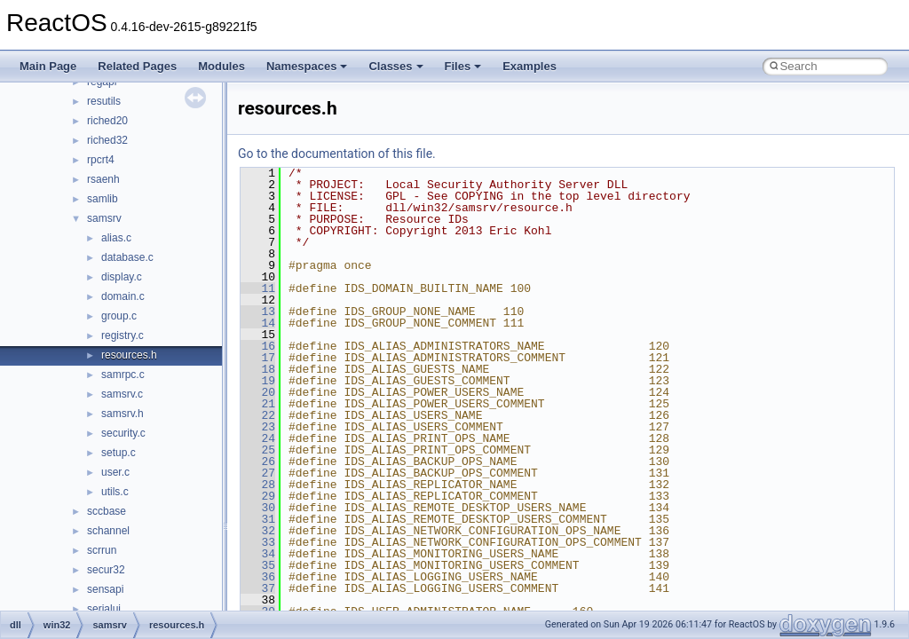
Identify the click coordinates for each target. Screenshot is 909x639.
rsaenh (103, 179)
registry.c (122, 335)
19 (258, 381)
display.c (121, 277)
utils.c (115, 491)
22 (258, 415)
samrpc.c (123, 374)
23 (258, 427)
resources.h (129, 355)
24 (258, 438)
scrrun (101, 550)
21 (258, 404)
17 (258, 358)
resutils (104, 101)
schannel (108, 531)
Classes (395, 66)
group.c (119, 316)
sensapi (105, 589)
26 (258, 461)
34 (258, 554)
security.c (123, 433)
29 (258, 496)
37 (258, 588)
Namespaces (307, 66)
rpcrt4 (101, 160)
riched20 (107, 120)
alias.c (116, 238)
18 (258, 369)
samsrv (104, 218)
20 (258, 392)
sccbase (106, 511)
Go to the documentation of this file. (337, 153)
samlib (102, 199)
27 (258, 473)
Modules (221, 66)
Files (463, 66)
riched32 (107, 140)
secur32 (106, 570)
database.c (127, 257)
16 (258, 346)
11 (258, 288)
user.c (115, 472)
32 (258, 531)
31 (258, 519)
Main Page (48, 66)
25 (258, 450)
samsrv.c (122, 394)
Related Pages (137, 66)
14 (258, 323)
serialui (104, 609)
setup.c (118, 452)
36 (258, 577)
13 (258, 312)
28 (258, 485)
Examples (529, 66)
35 (258, 565)
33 (258, 542)
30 (258, 508)
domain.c (123, 296)
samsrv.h (122, 413)
